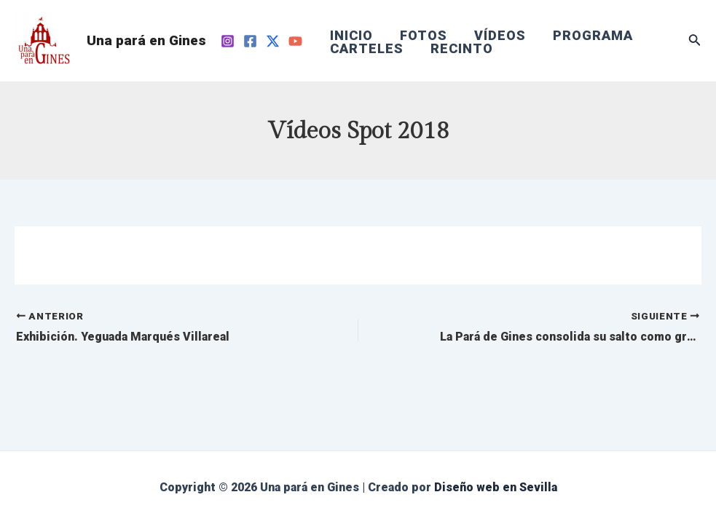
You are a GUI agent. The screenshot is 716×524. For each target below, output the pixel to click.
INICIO (351, 35)
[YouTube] (295, 41)
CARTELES (367, 48)
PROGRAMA (591, 35)
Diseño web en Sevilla (495, 487)
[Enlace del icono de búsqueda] (694, 41)
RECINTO (461, 48)
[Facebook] (250, 41)
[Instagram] (228, 41)
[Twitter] (273, 41)
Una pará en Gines (146, 40)
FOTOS (422, 35)
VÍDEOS (498, 35)
